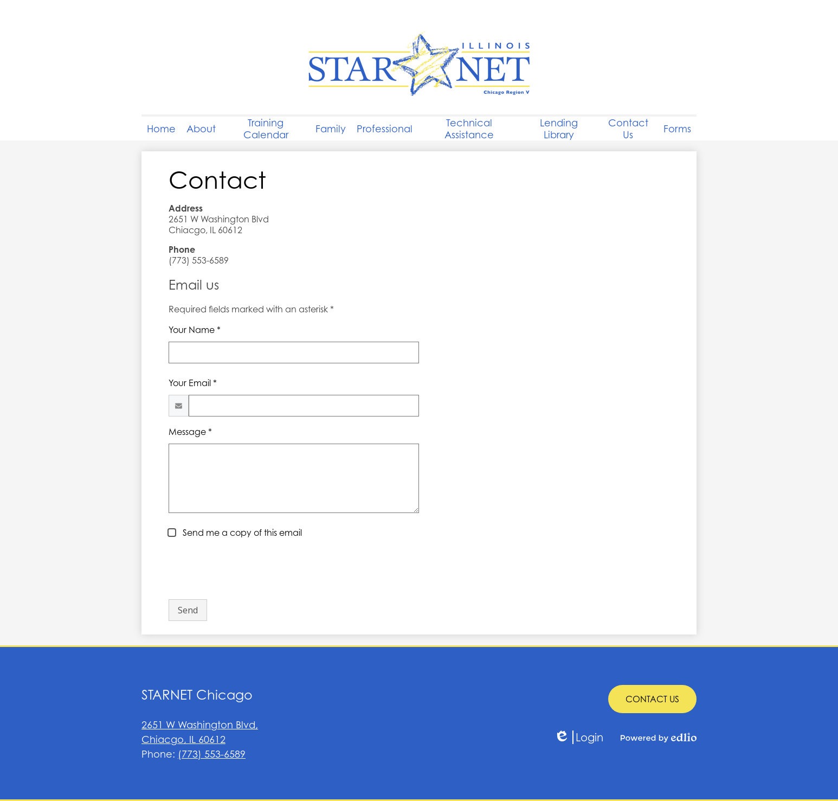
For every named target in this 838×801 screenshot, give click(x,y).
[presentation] (251, 569)
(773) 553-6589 (212, 754)
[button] (201, 128)
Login (578, 737)
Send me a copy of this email (241, 532)
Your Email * (193, 382)
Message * (190, 431)
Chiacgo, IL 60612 (280, 731)
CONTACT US (652, 699)
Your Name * (195, 329)
